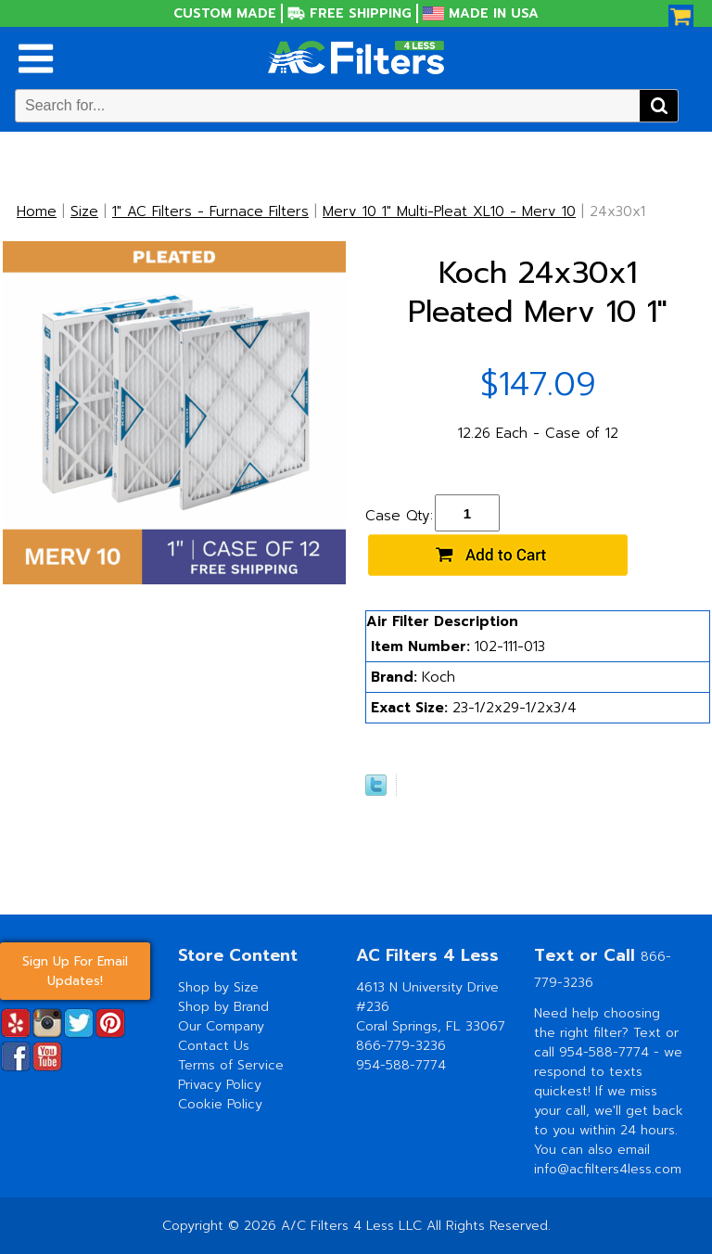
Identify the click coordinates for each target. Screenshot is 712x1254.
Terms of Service (231, 1065)
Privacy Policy (219, 1084)
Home (37, 211)
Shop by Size (218, 987)
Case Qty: (399, 515)
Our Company (221, 1026)
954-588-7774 (401, 1065)
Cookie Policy (220, 1104)
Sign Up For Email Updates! (75, 971)
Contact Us (213, 1046)
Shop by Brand (223, 1007)
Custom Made (224, 13)
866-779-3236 (401, 1046)
